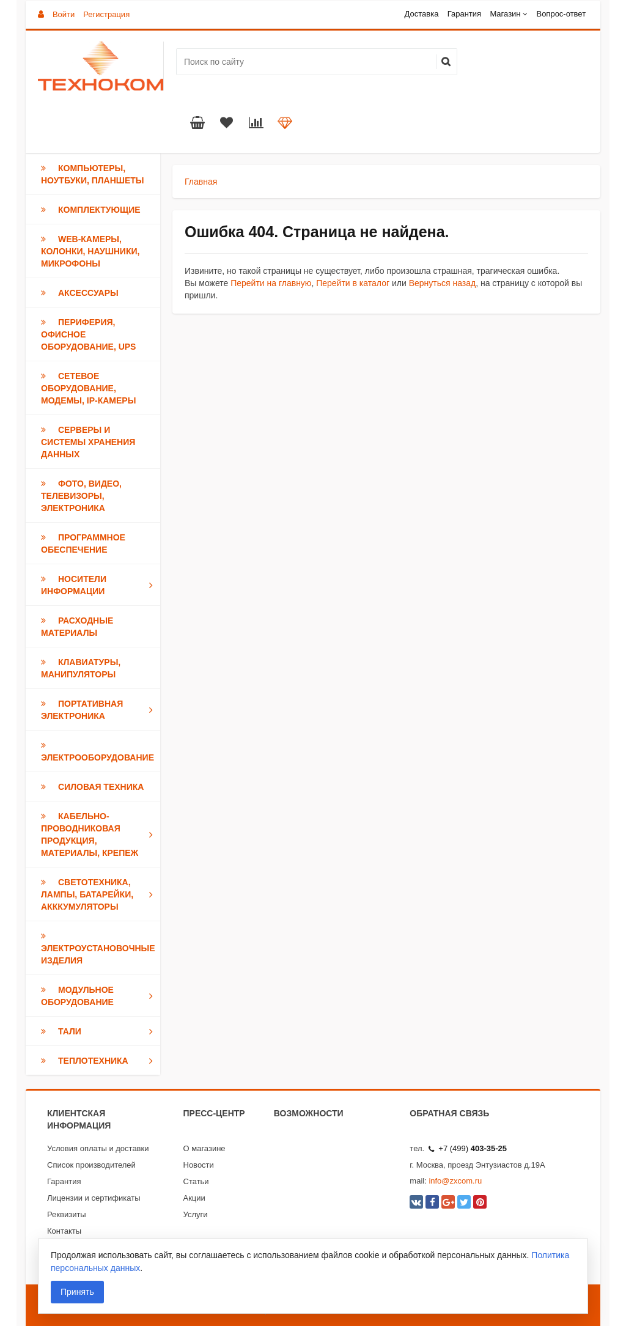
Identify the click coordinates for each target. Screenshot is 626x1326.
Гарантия (464, 13)
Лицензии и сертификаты (94, 1198)
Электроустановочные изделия (98, 948)
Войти (64, 14)
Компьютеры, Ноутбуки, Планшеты (92, 174)
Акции (194, 1198)
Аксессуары (80, 293)
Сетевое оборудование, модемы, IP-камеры (88, 388)
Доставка (422, 13)
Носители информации (99, 585)
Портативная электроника (99, 710)
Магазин (505, 13)
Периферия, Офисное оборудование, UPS (88, 334)
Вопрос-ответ (561, 13)
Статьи (196, 1181)
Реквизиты (66, 1214)
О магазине (204, 1148)
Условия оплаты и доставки (98, 1148)
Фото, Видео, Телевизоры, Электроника (81, 496)
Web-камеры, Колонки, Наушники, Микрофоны (90, 251)
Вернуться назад (442, 283)
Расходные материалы (77, 627)
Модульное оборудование (99, 996)
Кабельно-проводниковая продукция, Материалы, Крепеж (99, 834)
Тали (99, 1031)
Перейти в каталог (352, 283)
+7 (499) (468, 1148)
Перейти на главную (270, 283)
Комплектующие (91, 210)
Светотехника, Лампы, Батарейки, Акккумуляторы (99, 894)
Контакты (64, 1231)
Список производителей (91, 1164)
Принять (77, 1292)
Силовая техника (92, 787)
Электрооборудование (97, 751)
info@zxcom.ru (455, 1180)
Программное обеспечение (83, 543)
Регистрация (106, 14)
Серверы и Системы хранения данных (88, 442)
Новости (198, 1164)
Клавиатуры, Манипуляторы (80, 668)
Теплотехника (99, 1061)
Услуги (195, 1214)
